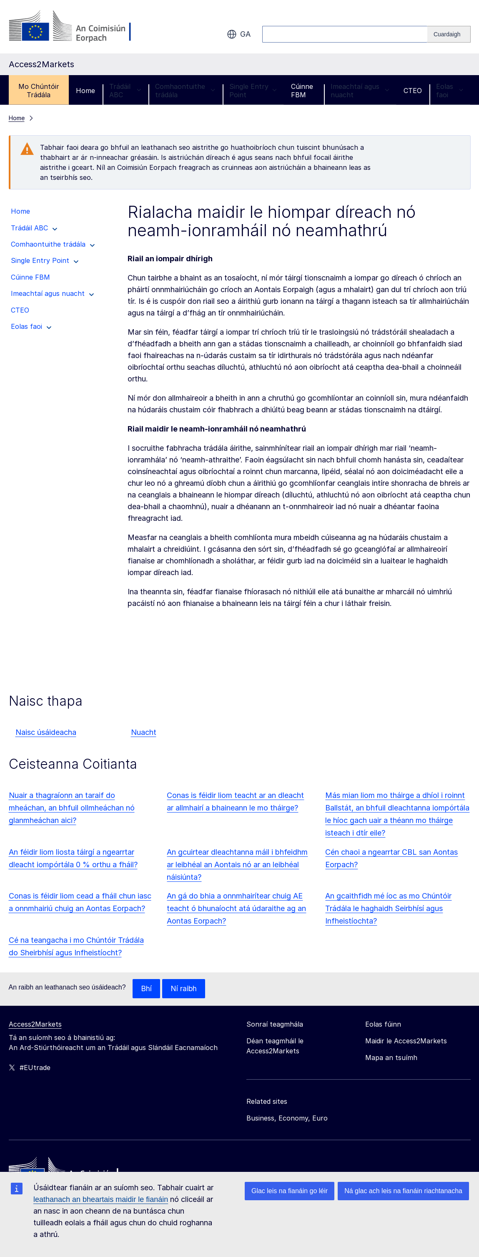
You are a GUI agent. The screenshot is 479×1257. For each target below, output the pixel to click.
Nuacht (143, 732)
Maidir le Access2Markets (406, 1041)
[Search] (449, 34)
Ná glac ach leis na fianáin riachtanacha (403, 1190)
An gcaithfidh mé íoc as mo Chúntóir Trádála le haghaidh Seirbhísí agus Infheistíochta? (388, 908)
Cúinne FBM (302, 90)
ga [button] (239, 34)
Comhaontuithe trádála (185, 90)
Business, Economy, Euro (287, 1118)
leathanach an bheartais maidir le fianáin (100, 1199)
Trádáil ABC (125, 90)
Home (85, 90)
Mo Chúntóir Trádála (38, 90)
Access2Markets (35, 1024)
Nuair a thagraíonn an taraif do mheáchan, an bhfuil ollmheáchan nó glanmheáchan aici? (72, 808)
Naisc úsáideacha (45, 732)
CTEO (413, 90)
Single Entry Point (253, 90)
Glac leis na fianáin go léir (289, 1190)
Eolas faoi (449, 90)
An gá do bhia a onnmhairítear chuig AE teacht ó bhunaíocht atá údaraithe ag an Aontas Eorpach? (236, 908)
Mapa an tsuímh (391, 1058)
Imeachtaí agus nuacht (360, 90)
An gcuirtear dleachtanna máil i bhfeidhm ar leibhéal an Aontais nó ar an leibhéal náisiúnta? (237, 864)
